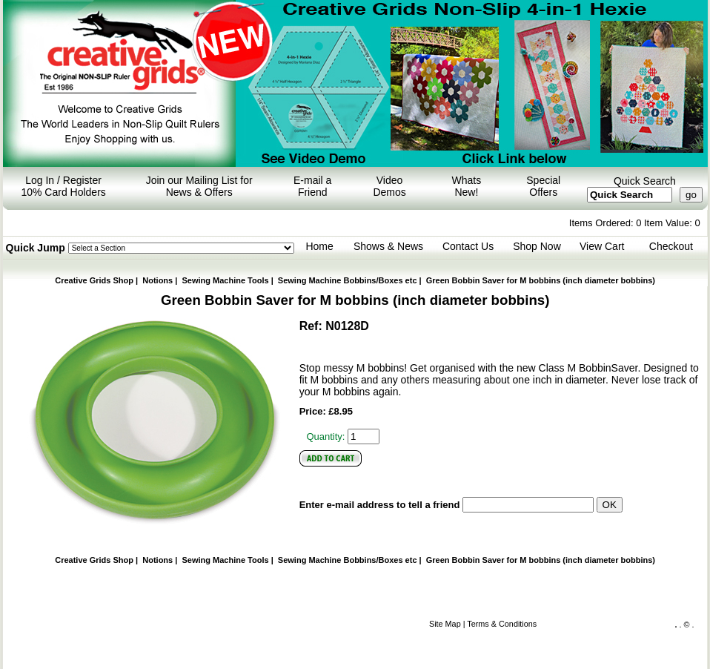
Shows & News (388, 246)
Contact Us (468, 246)
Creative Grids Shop (94, 280)
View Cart (602, 246)
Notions (157, 280)
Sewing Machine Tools (225, 280)
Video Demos (389, 186)
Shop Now (537, 246)
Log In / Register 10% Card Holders (63, 186)
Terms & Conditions (502, 623)
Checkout (671, 246)
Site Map (445, 623)
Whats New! (467, 186)
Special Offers (543, 186)
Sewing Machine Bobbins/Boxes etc (347, 280)
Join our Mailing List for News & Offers (199, 186)
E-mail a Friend (312, 186)
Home (319, 246)
